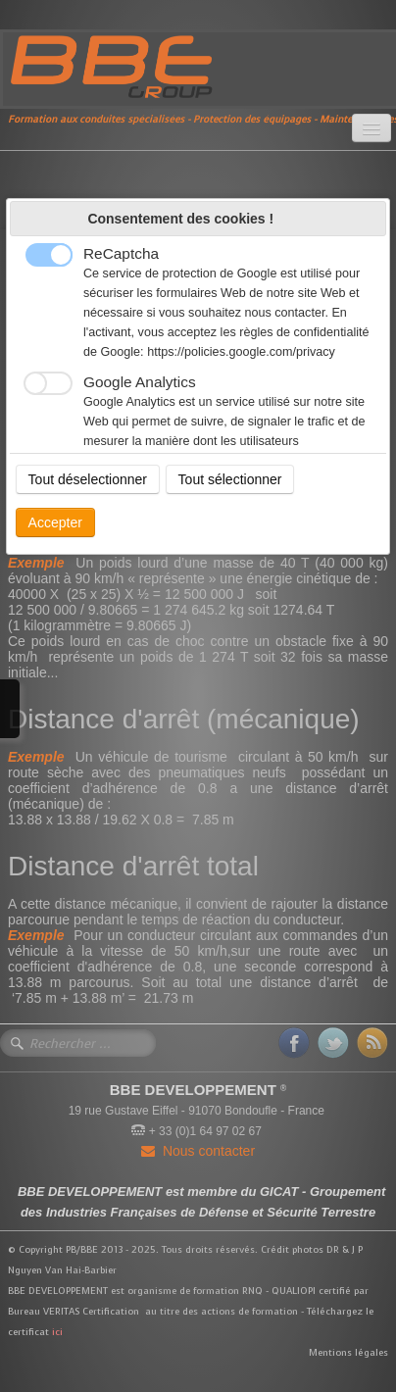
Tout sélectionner (230, 479)
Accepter (55, 522)
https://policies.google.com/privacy (241, 352)
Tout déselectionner (87, 479)
